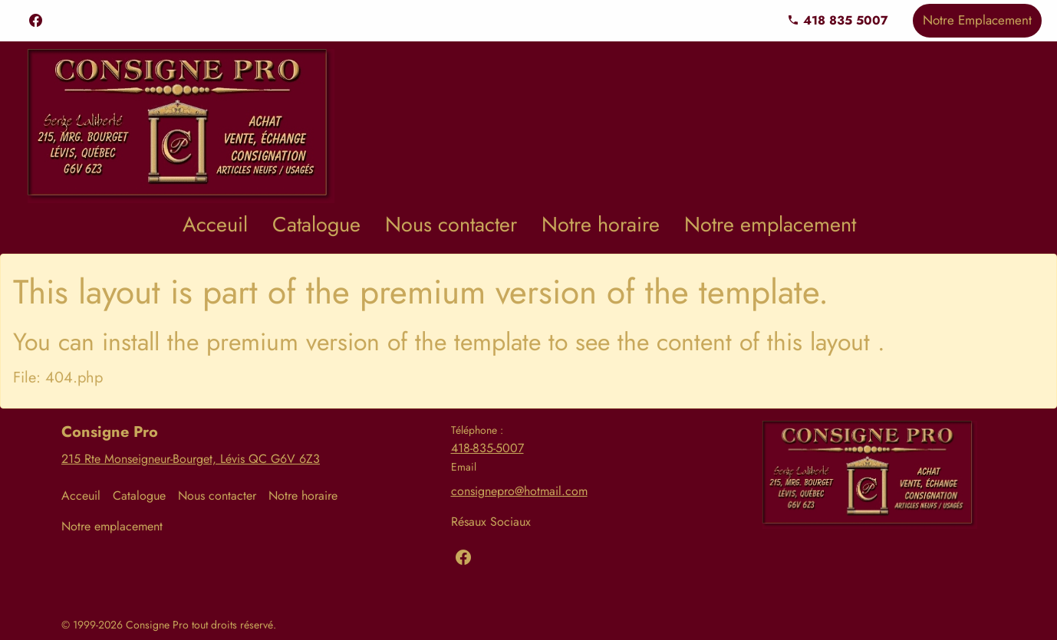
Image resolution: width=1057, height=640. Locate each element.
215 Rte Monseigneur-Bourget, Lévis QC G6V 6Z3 (190, 459)
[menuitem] (215, 225)
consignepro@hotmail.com (519, 491)
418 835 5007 (837, 20)
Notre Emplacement (977, 20)
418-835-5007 (487, 448)
